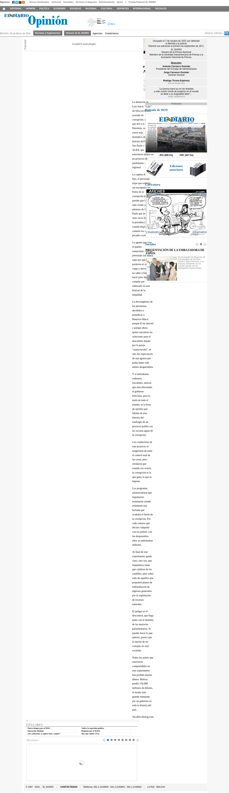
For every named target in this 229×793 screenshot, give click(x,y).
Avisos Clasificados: (39, 2)
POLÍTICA (44, 8)
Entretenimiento (107, 2)
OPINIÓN (30, 8)
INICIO (4, 8)
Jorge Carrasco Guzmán (176, 72)
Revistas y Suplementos (47, 33)
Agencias (97, 33)
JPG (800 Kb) (166, 155)
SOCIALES (160, 8)
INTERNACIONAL (142, 8)
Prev (104, 740)
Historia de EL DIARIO (77, 33)
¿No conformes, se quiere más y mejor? (43, 734)
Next (137, 740)
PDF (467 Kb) (186, 155)
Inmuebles (68, 2)
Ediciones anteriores (176, 167)
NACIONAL (91, 8)
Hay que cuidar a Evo (91, 734)
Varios (120, 2)
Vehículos (56, 2)
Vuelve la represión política (93, 728)
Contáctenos (112, 33)
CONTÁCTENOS (68, 787)
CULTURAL (107, 8)
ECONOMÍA (59, 8)
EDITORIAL (16, 8)
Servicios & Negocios (86, 2)
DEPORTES (123, 8)
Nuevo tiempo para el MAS (38, 728)
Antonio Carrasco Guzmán (176, 66)
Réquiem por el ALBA (91, 731)
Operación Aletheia (35, 731)
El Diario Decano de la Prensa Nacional (41, 20)
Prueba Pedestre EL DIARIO (142, 2)
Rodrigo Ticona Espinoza (176, 80)
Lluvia (92, 23)
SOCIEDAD (75, 8)
